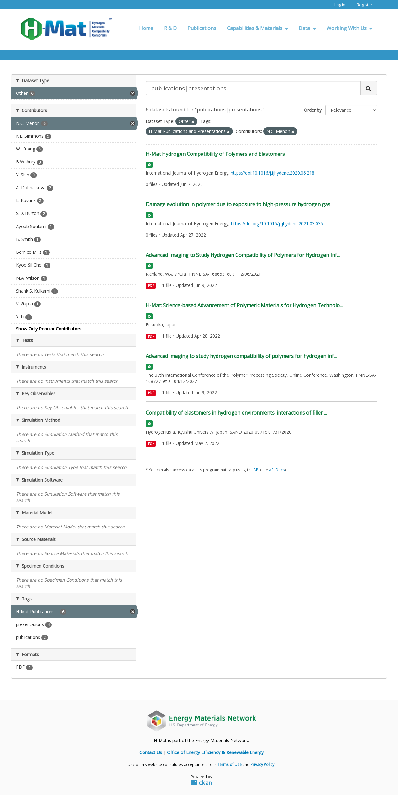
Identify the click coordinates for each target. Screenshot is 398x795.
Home (146, 28)
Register (364, 5)
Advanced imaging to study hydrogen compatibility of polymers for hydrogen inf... (241, 356)
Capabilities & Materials (257, 28)
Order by (313, 110)
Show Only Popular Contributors (48, 329)
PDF (151, 285)
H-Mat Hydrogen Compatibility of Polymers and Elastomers (215, 153)
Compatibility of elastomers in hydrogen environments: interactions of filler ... (236, 412)
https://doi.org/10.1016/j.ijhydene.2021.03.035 (277, 224)
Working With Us (349, 28)
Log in (339, 5)
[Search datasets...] (253, 88)
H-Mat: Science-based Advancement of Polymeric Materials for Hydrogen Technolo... (244, 305)
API (256, 469)
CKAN (201, 782)
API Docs (277, 469)
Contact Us (150, 752)
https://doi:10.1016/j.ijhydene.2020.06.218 (272, 173)
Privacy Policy (262, 764)
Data (307, 28)
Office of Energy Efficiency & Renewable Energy (215, 752)
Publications (201, 28)
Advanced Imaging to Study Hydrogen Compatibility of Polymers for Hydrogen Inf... (243, 255)
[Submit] (368, 88)
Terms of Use (229, 764)
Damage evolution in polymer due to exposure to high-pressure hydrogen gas (238, 204)
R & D (170, 28)
